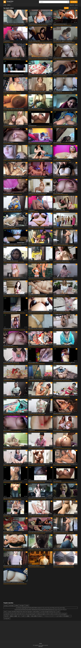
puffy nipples (38, 42)
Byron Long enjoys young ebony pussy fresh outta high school (65, 464)
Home (4, 5)
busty (60, 177)
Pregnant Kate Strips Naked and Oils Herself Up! (37, 193)
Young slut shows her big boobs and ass (61, 261)
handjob (11, 75)
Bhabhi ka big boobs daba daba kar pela (11, 362)
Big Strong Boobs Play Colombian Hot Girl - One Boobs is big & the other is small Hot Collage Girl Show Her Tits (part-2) (40, 227)
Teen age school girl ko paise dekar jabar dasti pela (38, 514)
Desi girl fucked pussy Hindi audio (9, 91)
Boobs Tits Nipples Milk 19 (33, 362)
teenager (30, 42)
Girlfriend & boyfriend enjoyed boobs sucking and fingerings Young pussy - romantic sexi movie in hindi (40, 142)
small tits (38, 59)
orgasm (36, 295)
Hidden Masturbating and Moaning (10, 311)
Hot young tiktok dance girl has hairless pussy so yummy (14, 24)
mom (58, 75)
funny (33, 295)
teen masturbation (11, 312)
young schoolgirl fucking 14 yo (48, 611)
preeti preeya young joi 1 (58, 430)
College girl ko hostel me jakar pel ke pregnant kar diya (38, 261)
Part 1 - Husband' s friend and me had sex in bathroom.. (39, 464)
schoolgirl (11, 605)
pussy (19, 25)
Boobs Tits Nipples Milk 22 (58, 193)
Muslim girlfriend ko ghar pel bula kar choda (61, 345)
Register (72, 5)
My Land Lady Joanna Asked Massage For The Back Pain (64, 74)
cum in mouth (21, 262)
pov (37, 25)
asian (66, 109)
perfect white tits (19, 583)
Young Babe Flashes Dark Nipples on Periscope (12, 159)
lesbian (69, 42)
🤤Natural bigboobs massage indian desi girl (12, 548)
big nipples (5, 42)
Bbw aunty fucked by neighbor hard (35, 108)
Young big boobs (31, 430)
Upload (73, 1)
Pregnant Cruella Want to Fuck (59, 210)
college (35, 228)
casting (42, 499)
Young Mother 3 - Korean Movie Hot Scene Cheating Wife (39, 548)
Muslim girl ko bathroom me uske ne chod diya (12, 565)
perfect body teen (49, 42)
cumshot (30, 279)
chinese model (19, 482)
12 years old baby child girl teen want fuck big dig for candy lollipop (23, 611)
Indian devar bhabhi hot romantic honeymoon (37, 345)
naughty (14, 211)
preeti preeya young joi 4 (58, 328)
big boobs (34, 42)
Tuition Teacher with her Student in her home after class (64, 362)
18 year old (34, 25)
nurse (63, 126)
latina (9, 380)
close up (44, 431)
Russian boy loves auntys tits (34, 565)
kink (24, 312)
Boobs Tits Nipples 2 (7, 430)
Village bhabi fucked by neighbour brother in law (37, 294)
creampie (70, 143)
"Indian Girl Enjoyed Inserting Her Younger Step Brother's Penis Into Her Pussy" (15, 176)
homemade (39, 126)
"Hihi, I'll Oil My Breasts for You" (59, 294)
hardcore (11, 245)
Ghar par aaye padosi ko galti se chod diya (11, 413)
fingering (36, 92)
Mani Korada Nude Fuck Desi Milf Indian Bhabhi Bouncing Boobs (40, 91)
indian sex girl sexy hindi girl (58, 514)
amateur (40, 25)
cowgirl (14, 245)
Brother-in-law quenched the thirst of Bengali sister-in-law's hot (40, 74)
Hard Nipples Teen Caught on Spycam (10, 514)
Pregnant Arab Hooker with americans (10, 261)
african (12, 42)
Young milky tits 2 (6, 40)
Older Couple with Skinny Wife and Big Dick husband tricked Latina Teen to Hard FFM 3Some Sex (40, 244)
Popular (66, 8)
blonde (35, 194)
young (5, 605)
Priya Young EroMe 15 (57, 447)
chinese (12, 482)
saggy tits (73, 42)
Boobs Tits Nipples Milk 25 (8, 142)
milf (63, 75)
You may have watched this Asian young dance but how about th (15, 277)
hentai (60, 414)
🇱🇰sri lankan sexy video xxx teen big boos (36, 328)
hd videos (5, 25)
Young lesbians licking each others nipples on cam (13, 125)
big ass (8, 92)
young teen (7, 618)
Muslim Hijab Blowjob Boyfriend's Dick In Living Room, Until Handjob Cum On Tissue (40, 531)
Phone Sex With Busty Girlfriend (59, 176)
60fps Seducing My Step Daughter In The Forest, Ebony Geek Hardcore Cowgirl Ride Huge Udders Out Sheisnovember (15, 244)
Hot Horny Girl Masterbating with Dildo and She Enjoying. (14, 294)
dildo (70, 160)
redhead (42, 279)
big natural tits (10, 25)
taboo (40, 245)
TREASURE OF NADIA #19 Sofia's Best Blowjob (62, 413)
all (59, 614)
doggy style (44, 126)
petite (27, 605)
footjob (22, 25)
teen (4, 59)
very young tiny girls (30, 614)
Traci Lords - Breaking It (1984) (34, 40)
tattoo (69, 329)
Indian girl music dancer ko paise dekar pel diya (12, 210)
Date (71, 8)
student (68, 312)
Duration (75, 8)
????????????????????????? (8, 481)
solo (18, 228)
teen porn (41, 646)
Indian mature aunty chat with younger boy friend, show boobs (65, 108)
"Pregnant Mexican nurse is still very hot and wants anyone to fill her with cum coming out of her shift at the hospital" (65, 125)
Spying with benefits (57, 142)
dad (5, 611)
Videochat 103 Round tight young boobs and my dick (13, 74)
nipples (16, 59)
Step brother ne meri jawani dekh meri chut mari (12, 464)
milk (44, 363)
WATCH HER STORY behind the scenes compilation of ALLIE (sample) (40, 497)
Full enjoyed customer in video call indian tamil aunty (63, 565)
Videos (9, 5)
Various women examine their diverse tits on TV (62, 227)
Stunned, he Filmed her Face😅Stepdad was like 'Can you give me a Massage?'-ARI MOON (40, 159)
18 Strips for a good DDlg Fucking (9, 328)
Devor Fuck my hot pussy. (8, 531)
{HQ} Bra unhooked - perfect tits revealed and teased (13, 582)
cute (15, 482)
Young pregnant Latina (7, 379)
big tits (9, 42)
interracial (17, 329)
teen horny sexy (26, 583)
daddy (16, 605)
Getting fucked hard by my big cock (60, 24)
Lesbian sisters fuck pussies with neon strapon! (37, 176)
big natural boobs (12, 583)
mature (39, 109)
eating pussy (15, 25)
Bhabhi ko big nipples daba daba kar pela (61, 379)
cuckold (65, 75)
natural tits (41, 363)
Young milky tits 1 (31, 210)
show (19, 549)
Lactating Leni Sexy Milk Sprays (9, 227)
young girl (63, 614)
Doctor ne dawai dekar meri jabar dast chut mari (62, 548)
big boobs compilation (7, 497)
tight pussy (65, 329)
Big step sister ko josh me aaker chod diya (61, 396)
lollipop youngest (41, 614)
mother (60, 75)
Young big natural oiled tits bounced (10, 57)
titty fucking (21, 109)
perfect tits (43, 42)
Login (76, 5)
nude (44, 380)
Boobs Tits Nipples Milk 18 (8, 193)
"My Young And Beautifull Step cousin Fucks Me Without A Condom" (40, 396)
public (45, 499)
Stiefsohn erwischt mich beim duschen (60, 244)
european (63, 59)
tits (16, 126)
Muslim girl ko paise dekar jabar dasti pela (36, 447)
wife (42, 329)
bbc (61, 465)
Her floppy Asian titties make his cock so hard (62, 497)
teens (52, 614)
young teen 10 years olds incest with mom (14, 614)
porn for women (67, 566)
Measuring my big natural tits (58, 277)
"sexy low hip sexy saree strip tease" (35, 379)
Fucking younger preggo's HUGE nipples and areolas (13, 108)
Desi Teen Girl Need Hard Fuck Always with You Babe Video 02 (40, 311)
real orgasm (38, 397)
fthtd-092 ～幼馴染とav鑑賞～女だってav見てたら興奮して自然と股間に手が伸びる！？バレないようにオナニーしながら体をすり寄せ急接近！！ (37, 616)
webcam (14, 75)
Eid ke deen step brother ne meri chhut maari (37, 413)
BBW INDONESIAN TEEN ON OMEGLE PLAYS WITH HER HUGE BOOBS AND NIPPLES (40, 481)
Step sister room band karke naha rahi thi (61, 311)
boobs (17, 143)
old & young (55, 42)
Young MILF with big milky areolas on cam (61, 159)
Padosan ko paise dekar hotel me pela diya (11, 396)
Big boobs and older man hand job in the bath (12, 447)
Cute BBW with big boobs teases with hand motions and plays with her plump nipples (40, 24)
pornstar (5, 211)
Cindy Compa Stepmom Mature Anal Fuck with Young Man (39, 277)
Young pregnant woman (58, 57)
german (66, 245)
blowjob (62, 25)
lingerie (12, 262)
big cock (58, 25)
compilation (38, 499)
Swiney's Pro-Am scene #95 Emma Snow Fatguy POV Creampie (40, 57)
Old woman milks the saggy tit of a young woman (62, 40)
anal (54, 160)
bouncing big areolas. (32, 125)
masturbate (5, 312)
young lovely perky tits (57, 91)
